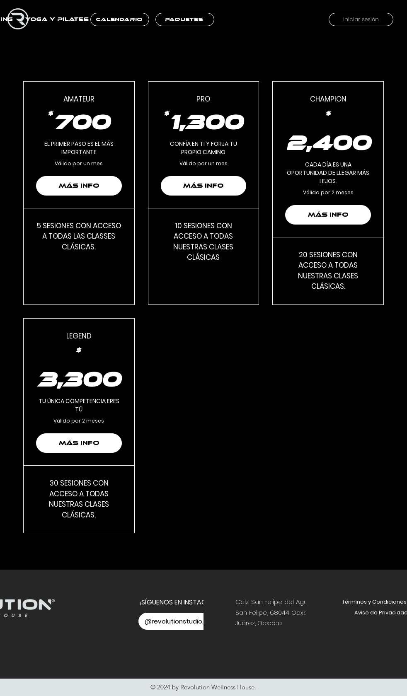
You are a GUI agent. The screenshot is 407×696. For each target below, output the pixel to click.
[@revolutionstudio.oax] (180, 621)
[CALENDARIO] (119, 19)
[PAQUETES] (184, 19)
